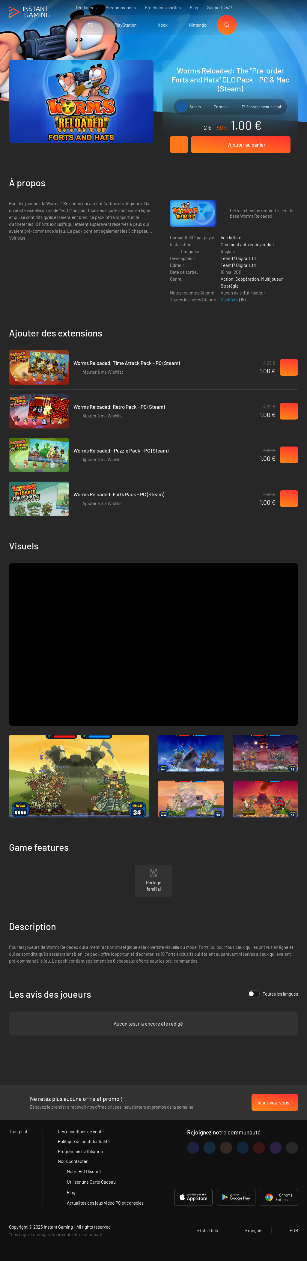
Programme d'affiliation (80, 1151)
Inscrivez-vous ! (275, 1102)
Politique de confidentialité (84, 1141)
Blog (194, 7)
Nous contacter (73, 1161)
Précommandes (121, 7)
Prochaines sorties (163, 7)
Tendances (86, 7)
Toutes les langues (273, 993)
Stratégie (230, 285)
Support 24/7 (219, 7)
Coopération (247, 279)
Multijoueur (271, 279)
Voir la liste (231, 237)
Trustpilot (18, 1131)
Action (227, 279)
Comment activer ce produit (247, 244)
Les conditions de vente (81, 1131)
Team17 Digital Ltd (238, 258)
